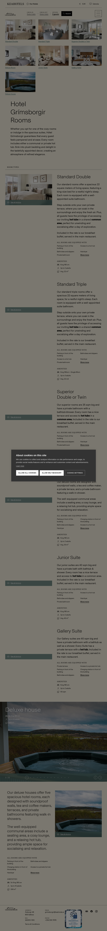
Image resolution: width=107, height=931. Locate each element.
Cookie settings (75, 473)
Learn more (20, 466)
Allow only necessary (51, 473)
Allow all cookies (27, 473)
